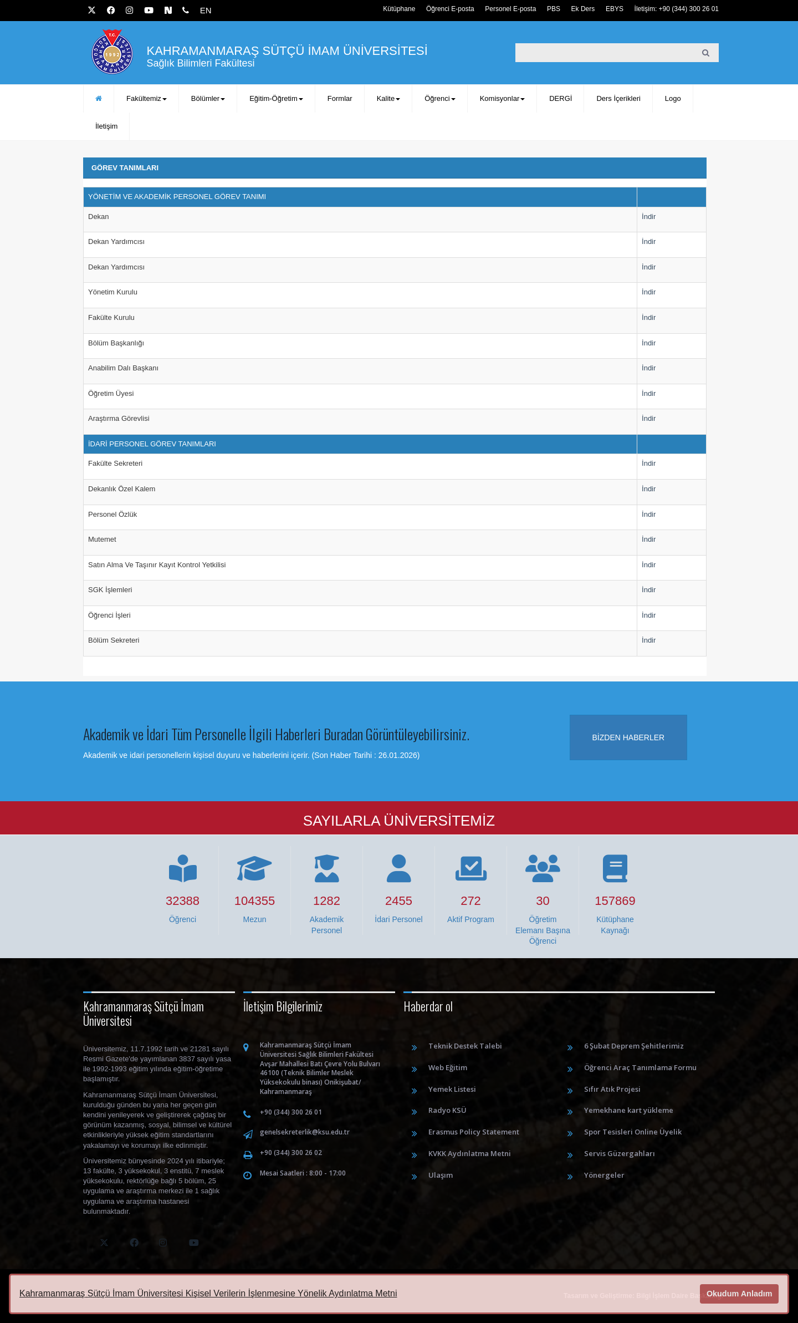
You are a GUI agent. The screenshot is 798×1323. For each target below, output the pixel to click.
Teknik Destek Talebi (465, 1046)
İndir (649, 216)
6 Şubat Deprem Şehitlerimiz (634, 1046)
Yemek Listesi (452, 1089)
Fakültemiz (146, 98)
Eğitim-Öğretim (276, 98)
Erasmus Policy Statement (473, 1132)
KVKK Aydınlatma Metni (469, 1153)
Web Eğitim (447, 1067)
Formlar (340, 98)
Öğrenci (440, 98)
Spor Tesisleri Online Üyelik (633, 1132)
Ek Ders (583, 9)
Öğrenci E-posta (450, 9)
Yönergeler (604, 1175)
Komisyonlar (502, 98)
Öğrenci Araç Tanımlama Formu (640, 1067)
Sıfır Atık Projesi (612, 1089)
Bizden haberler (628, 737)
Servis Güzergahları (619, 1153)
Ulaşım (440, 1175)
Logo (673, 98)
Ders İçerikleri (618, 98)
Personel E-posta (510, 9)
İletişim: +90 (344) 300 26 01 (677, 9)
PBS (553, 9)
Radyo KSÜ (447, 1110)
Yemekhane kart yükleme (628, 1110)
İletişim (106, 126)
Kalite (389, 98)
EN (206, 10)
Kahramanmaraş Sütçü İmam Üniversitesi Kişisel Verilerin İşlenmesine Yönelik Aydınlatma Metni (208, 1293)
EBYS (614, 9)
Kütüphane (399, 9)
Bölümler (208, 98)
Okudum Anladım (740, 1293)
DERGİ (560, 98)
